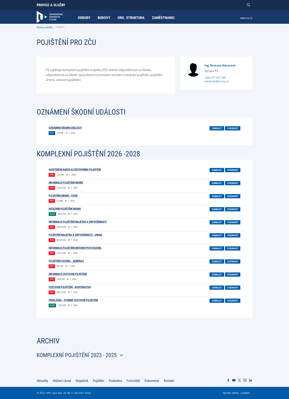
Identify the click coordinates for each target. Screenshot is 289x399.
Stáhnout (232, 128)
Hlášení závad (62, 381)
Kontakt (169, 381)
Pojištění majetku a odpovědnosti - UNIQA (75, 235)
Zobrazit (217, 128)
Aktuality (42, 381)
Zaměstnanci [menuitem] (163, 17)
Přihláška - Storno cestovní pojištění (73, 300)
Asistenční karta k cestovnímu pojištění (75, 169)
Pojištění (60, 27)
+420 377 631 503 (215, 77)
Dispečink (82, 381)
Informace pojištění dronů (66, 182)
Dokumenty (151, 381)
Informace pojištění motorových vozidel (75, 248)
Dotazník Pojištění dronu (65, 208)
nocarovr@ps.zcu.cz (216, 81)
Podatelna (115, 381)
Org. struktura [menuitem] (131, 17)
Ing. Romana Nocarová (220, 65)
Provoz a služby (51, 5)
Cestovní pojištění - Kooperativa (70, 287)
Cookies (245, 393)
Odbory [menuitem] (84, 17)
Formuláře (133, 381)
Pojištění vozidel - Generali (66, 261)
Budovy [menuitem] (104, 17)
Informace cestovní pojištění (68, 274)
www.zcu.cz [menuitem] (246, 18)
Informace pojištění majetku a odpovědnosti (78, 222)
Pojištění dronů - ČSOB (63, 195)
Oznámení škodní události (65, 128)
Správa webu (231, 393)
